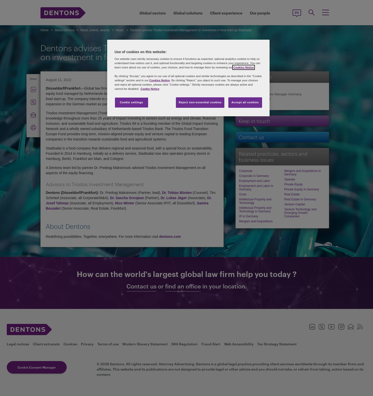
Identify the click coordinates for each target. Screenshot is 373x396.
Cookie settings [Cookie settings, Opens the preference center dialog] (131, 102)
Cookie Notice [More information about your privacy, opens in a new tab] (149, 88)
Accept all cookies (245, 102)
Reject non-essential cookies (200, 102)
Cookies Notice (243, 67)
